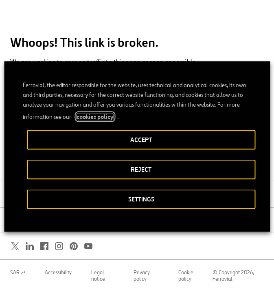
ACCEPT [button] (141, 140)
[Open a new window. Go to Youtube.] (88, 246)
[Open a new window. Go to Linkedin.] (30, 246)
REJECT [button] (141, 169)
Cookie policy (185, 275)
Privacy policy (142, 275)
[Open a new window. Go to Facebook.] (44, 246)
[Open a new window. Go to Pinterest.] (74, 246)
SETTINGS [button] (141, 199)
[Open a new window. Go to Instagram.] (59, 246)
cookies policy (95, 117)
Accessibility (58, 272)
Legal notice (98, 275)
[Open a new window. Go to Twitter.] (15, 246)
